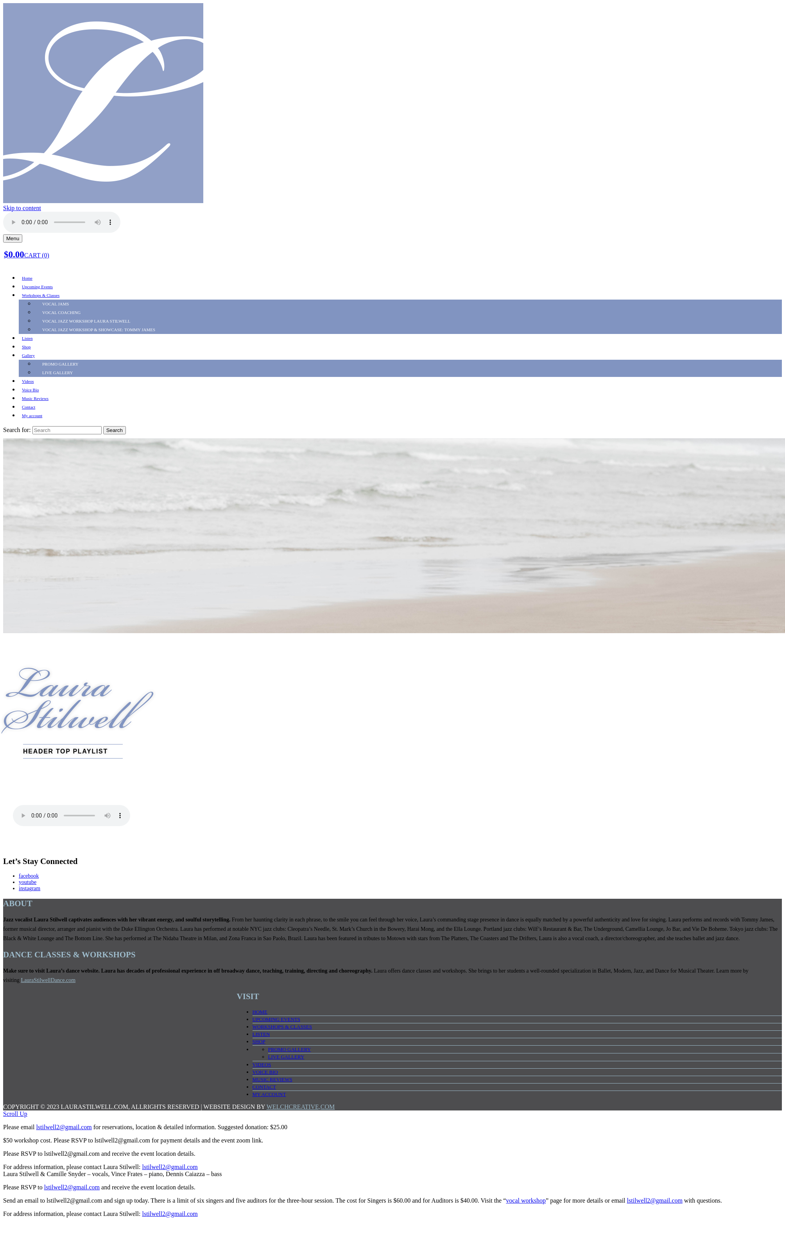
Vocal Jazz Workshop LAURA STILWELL (86, 321)
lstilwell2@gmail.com (63, 1127)
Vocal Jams (55, 304)
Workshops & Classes (40, 295)
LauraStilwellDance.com (48, 980)
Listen (27, 338)
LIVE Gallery (57, 372)
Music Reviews (35, 398)
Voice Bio (30, 389)
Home (27, 278)
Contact (28, 407)
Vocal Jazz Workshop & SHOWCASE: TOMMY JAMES (98, 329)
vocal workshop (526, 1200)
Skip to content (22, 208)
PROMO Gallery (60, 364)
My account (32, 415)
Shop (26, 347)
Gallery (28, 355)
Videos (28, 381)
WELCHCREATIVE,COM (301, 1106)
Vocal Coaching (61, 312)
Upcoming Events (37, 286)
